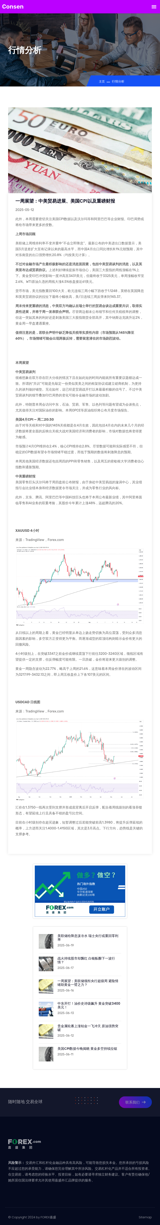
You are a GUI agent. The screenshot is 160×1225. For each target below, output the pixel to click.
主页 (102, 81)
